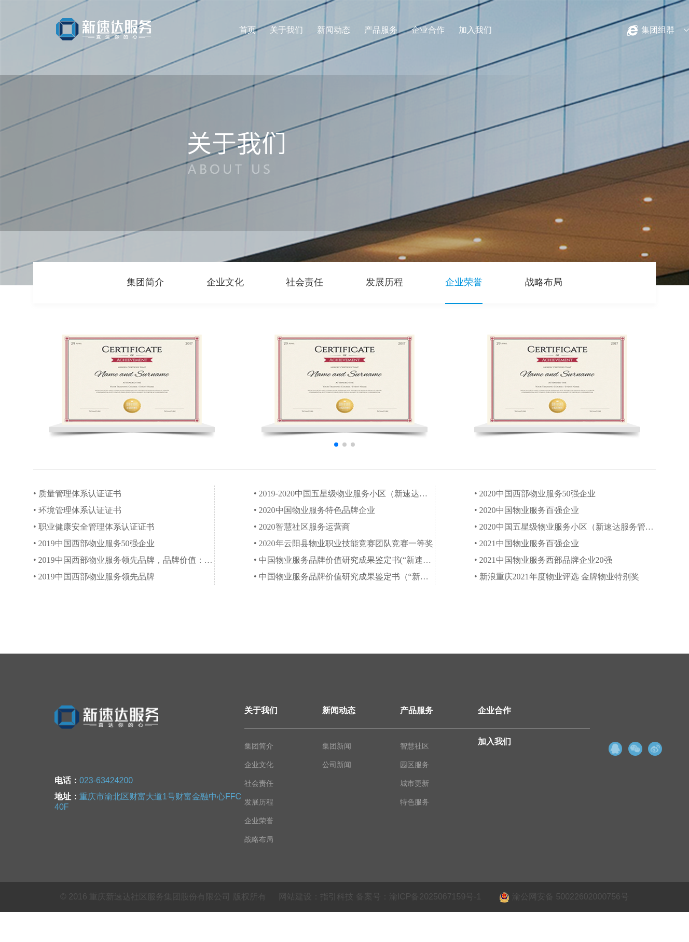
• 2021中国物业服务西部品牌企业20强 (543, 560)
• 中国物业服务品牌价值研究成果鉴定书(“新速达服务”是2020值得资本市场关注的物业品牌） (344, 560)
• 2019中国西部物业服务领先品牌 (94, 576)
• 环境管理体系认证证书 (77, 510)
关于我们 (286, 29)
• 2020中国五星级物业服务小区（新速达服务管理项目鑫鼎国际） (565, 526)
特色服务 (414, 802)
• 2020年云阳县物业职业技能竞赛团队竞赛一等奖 (343, 543)
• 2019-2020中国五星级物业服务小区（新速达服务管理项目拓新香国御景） (344, 493)
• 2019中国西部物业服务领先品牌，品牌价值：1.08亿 (123, 560)
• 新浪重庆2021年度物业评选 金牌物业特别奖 (556, 576)
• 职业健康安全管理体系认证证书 (94, 526)
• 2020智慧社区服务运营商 (302, 526)
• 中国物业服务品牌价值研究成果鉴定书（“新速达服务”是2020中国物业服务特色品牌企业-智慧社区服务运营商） (344, 576)
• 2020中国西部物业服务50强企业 (535, 493)
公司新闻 (336, 764)
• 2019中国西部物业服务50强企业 (94, 543)
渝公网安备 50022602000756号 (564, 896)
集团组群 (657, 29)
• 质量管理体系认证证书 (77, 493)
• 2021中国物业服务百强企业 (526, 543)
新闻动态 (333, 29)
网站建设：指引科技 (316, 896)
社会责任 (304, 282)
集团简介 (145, 282)
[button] (336, 444)
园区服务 (414, 764)
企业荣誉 (464, 282)
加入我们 (475, 29)
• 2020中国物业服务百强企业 (526, 510)
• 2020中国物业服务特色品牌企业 (314, 510)
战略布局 (543, 282)
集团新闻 (336, 746)
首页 (247, 29)
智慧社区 (414, 746)
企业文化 (225, 282)
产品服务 (380, 29)
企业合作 (428, 29)
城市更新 (414, 783)
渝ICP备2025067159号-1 (435, 896)
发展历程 (384, 282)
